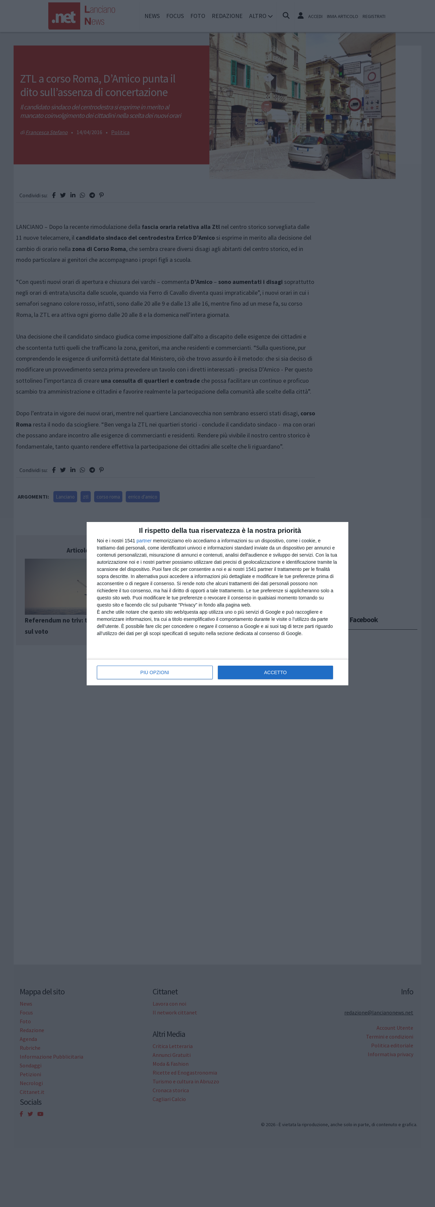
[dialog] (217, 603)
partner (144, 540)
